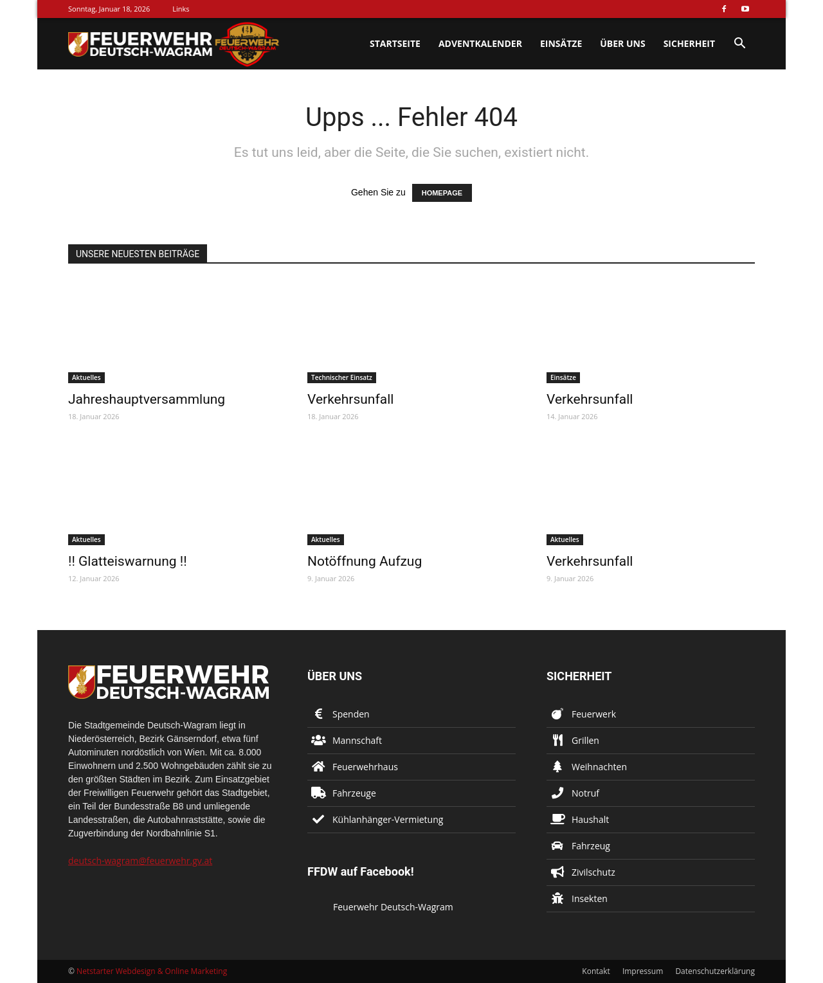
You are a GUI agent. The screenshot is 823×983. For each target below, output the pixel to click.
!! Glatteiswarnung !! (127, 561)
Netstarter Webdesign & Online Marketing (152, 971)
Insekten (590, 898)
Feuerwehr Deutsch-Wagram (393, 907)
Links (180, 9)
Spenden (351, 714)
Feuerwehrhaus (365, 767)
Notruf (585, 793)
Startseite (395, 43)
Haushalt (590, 819)
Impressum (642, 971)
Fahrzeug (591, 846)
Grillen (585, 740)
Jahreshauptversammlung (146, 399)
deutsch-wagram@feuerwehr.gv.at (140, 860)
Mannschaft (357, 740)
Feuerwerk (594, 714)
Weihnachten (599, 767)
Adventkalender (480, 43)
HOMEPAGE (442, 193)
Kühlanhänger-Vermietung (387, 819)
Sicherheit (689, 43)
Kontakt (596, 971)
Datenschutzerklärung (715, 971)
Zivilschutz (593, 872)
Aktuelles (86, 377)
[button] (739, 45)
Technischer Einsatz (341, 377)
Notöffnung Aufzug (364, 561)
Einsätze (561, 43)
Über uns (622, 43)
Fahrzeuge (354, 793)
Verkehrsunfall (350, 399)
